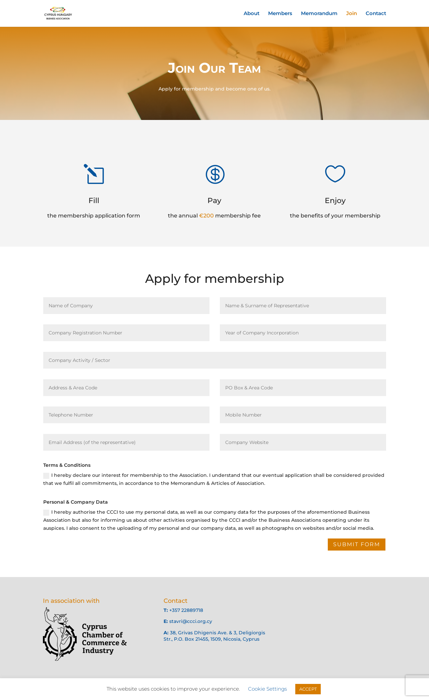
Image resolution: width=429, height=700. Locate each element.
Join (351, 13)
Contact (376, 13)
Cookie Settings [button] (267, 689)
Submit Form (356, 545)
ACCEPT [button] (308, 689)
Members (280, 13)
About (251, 13)
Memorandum (319, 13)
